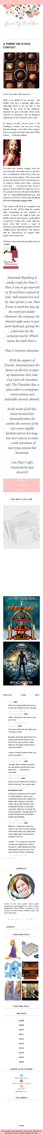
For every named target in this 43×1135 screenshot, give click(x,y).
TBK (35, 1133)
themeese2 (13, 726)
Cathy (10, 702)
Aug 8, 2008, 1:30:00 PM (17, 776)
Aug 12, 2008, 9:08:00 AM (17, 855)
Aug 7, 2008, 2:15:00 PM (17, 711)
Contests (21, 485)
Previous (7, 695)
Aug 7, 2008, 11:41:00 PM (17, 759)
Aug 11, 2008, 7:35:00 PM (17, 820)
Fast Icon (24, 1091)
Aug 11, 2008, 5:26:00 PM (17, 788)
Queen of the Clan (23, 1131)
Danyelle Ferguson (16, 714)
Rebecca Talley (14, 778)
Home (23, 695)
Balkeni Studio (11, 1133)
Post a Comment (9, 858)
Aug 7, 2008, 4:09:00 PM (17, 723)
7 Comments (21, 481)
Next (37, 695)
